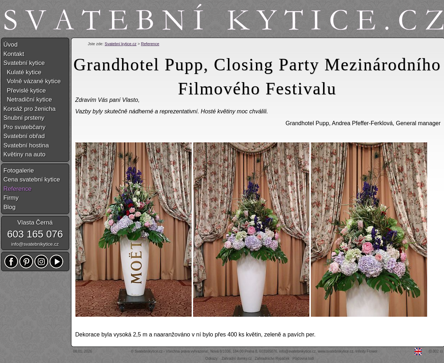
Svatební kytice (24, 63)
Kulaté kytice (23, 72)
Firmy (11, 197)
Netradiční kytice (28, 99)
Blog (10, 207)
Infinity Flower (366, 351)
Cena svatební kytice (32, 179)
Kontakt (14, 54)
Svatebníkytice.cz (149, 351)
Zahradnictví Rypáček (272, 358)
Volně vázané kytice (32, 81)
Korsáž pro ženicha (30, 108)
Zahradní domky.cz (236, 358)
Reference (150, 44)
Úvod (11, 44)
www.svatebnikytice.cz (335, 351)
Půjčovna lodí (303, 358)
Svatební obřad (24, 136)
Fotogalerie (19, 170)
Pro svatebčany (25, 127)
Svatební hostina (26, 145)
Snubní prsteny (24, 117)
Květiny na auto (25, 154)
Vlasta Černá (34, 222)
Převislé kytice (25, 90)
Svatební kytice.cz (121, 44)
